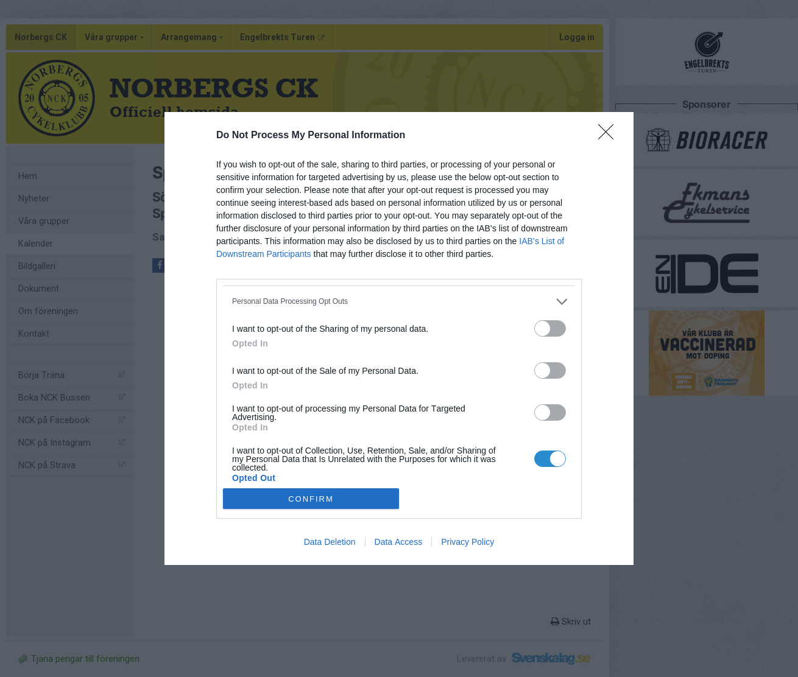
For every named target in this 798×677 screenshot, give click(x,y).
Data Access (399, 542)
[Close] (609, 135)
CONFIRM (311, 498)
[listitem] (399, 301)
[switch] (550, 328)
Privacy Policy (467, 542)
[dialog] (399, 339)
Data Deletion (330, 542)
